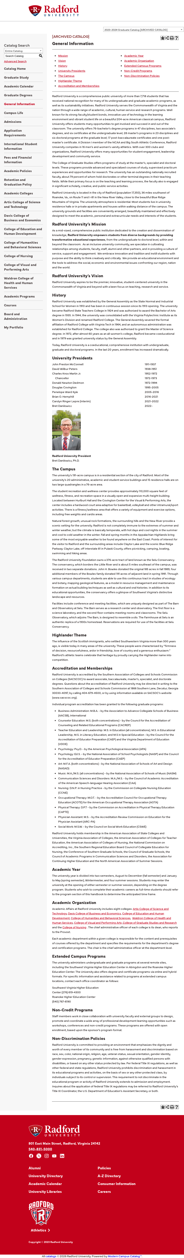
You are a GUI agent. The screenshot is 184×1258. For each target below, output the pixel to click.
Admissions (13, 121)
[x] (38, 1155)
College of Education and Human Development (23, 231)
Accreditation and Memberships (78, 86)
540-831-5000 (40, 1148)
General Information (19, 104)
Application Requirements (15, 132)
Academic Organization (139, 60)
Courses (10, 305)
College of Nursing (18, 255)
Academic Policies (18, 170)
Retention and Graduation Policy (18, 181)
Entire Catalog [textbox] (14, 50)
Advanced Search (15, 61)
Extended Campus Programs (142, 66)
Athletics (38, 1229)
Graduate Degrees (18, 95)
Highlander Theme (70, 81)
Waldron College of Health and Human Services (18, 282)
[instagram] (46, 1155)
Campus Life (13, 112)
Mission (63, 55)
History (62, 66)
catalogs (50, 1256)
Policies (104, 1167)
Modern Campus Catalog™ (125, 1256)
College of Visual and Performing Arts (20, 266)
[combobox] (143, 29)
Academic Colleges (18, 193)
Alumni (35, 1167)
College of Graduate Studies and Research (150, 922)
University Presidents (71, 71)
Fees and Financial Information (18, 159)
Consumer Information (116, 1183)
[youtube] (54, 1155)
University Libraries (45, 1191)
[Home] (54, 10)
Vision (62, 60)
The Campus (66, 76)
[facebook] (31, 1155)
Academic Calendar (19, 86)
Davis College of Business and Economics (22, 217)
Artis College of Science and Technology (22, 204)
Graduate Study (16, 77)
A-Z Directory (109, 1175)
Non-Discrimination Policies (142, 76)
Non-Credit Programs (138, 71)
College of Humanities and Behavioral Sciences (22, 244)
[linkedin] (62, 1155)
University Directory (46, 1175)
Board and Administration (15, 316)
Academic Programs (19, 296)
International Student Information (20, 146)
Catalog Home (15, 68)
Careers (104, 1191)
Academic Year (134, 55)
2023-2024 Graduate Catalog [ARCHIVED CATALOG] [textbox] (135, 29)
